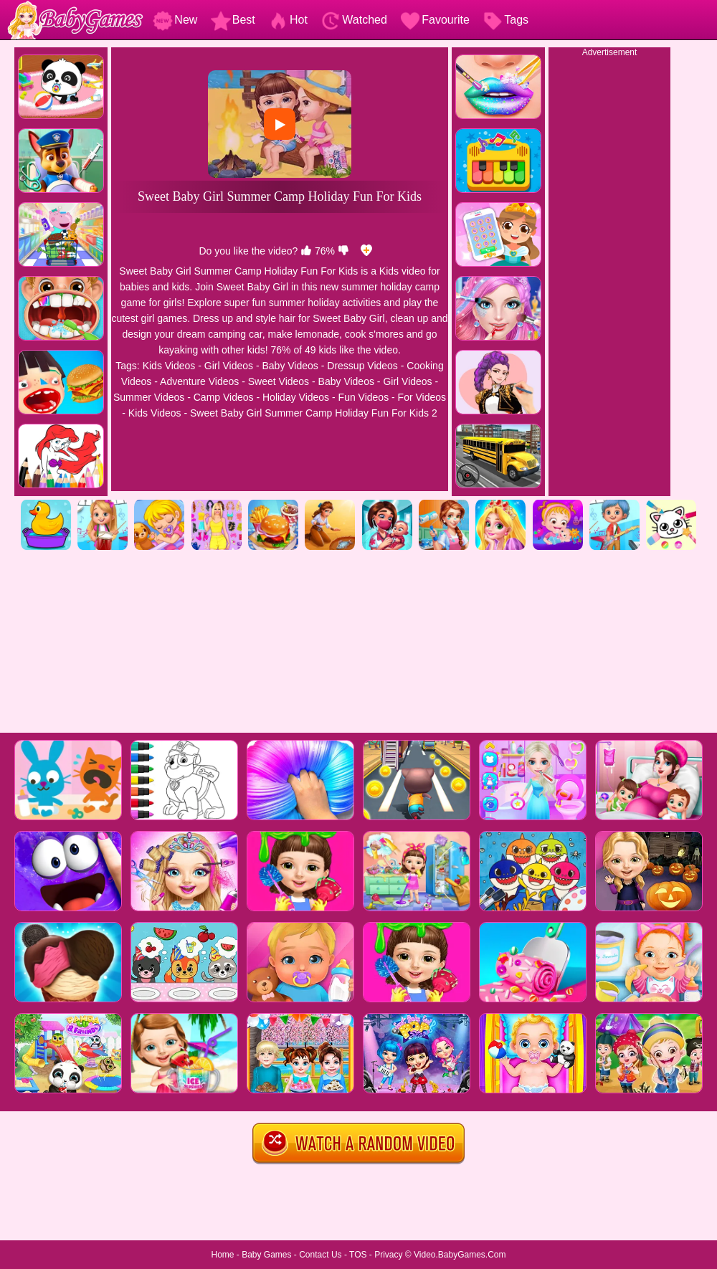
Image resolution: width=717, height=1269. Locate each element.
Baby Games (266, 1255)
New (175, 20)
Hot (288, 20)
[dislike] (343, 251)
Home (222, 1255)
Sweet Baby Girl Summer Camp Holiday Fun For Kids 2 (313, 413)
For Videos (422, 397)
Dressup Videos (362, 365)
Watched (353, 20)
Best (233, 20)
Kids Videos (169, 365)
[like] (306, 251)
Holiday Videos (295, 397)
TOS (357, 1255)
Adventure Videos (199, 381)
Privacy (388, 1255)
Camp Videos (224, 397)
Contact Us (320, 1255)
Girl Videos (228, 365)
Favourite (435, 20)
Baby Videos (290, 365)
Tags (505, 20)
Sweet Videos (278, 381)
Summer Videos (148, 397)
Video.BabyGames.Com (460, 1255)
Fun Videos (363, 397)
